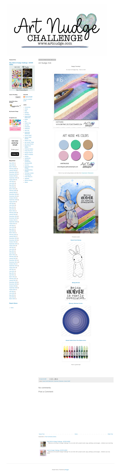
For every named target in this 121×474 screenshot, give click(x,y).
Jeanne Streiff (67, 381)
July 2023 (11, 225)
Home (76, 434)
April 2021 (11, 275)
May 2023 (11, 229)
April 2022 (11, 253)
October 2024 (12, 198)
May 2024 (11, 207)
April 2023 (11, 231)
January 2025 (12, 192)
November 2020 (13, 284)
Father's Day (28, 123)
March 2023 (12, 232)
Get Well (27, 125)
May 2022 (11, 251)
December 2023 (13, 216)
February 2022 (12, 256)
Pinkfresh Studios (29, 149)
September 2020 (13, 287)
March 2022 (12, 254)
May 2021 (11, 273)
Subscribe (15, 154)
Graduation (27, 126)
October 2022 (12, 242)
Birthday (27, 112)
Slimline (27, 156)
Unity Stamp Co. (29, 176)
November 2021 (13, 262)
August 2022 (12, 245)
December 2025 (13, 172)
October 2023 (12, 220)
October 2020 (12, 286)
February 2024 (12, 212)
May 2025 (11, 185)
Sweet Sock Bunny (76, 240)
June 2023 (11, 227)
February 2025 (12, 190)
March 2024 (12, 210)
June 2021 (11, 271)
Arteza (26, 109)
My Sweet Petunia (29, 144)
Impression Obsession (87, 173)
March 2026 (12, 166)
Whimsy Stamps (29, 180)
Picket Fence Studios (28, 146)
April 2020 (11, 297)
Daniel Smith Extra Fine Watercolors (76, 340)
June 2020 (11, 293)
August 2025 (12, 179)
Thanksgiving (28, 175)
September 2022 (13, 243)
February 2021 (12, 278)
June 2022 (11, 249)
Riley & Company (29, 154)
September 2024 (13, 199)
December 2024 (13, 194)
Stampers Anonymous (27, 160)
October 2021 (12, 264)
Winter (26, 182)
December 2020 (13, 282)
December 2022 (13, 238)
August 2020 (12, 289)
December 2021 (13, 260)
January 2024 (12, 214)
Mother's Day (28, 140)
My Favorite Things (29, 142)
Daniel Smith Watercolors (48, 381)
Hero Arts (27, 130)
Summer (27, 165)
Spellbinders (28, 158)
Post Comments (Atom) (50, 436)
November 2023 (13, 218)
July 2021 (11, 269)
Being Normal (76, 282)
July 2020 (11, 291)
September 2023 (13, 221)
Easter (26, 119)
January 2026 (12, 170)
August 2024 (12, 201)
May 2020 (11, 295)
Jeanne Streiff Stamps (28, 138)
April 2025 (11, 187)
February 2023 (12, 234)
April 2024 (11, 209)
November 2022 (13, 240)
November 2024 (13, 196)
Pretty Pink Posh (29, 150)
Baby (26, 110)
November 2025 (13, 174)
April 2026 (11, 165)
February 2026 (12, 168)
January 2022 (12, 258)
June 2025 (11, 183)
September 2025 (13, 177)
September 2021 (13, 265)
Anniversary (27, 107)
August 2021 (12, 267)
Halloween (27, 128)
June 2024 (11, 205)
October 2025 (12, 176)
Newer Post (41, 434)
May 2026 (11, 163)
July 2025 (11, 181)
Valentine (27, 178)
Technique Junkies (29, 173)
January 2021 (12, 280)
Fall (25, 121)
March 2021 (12, 276)
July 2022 (11, 247)
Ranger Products (29, 152)
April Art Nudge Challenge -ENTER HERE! (57, 450)
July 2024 (11, 203)
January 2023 (12, 236)
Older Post (110, 434)
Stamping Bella (28, 163)
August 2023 (12, 223)
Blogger (67, 469)
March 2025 (12, 188)
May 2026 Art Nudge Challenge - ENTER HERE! (58, 441)
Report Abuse (13, 303)
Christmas (27, 114)
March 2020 (12, 298)
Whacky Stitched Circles (76, 303)
